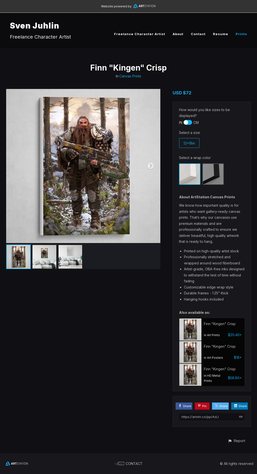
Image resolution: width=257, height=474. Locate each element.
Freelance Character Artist (139, 34)
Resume (220, 34)
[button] (236, 441)
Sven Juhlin (34, 25)
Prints (241, 34)
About (178, 34)
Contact (198, 34)
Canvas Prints (130, 76)
